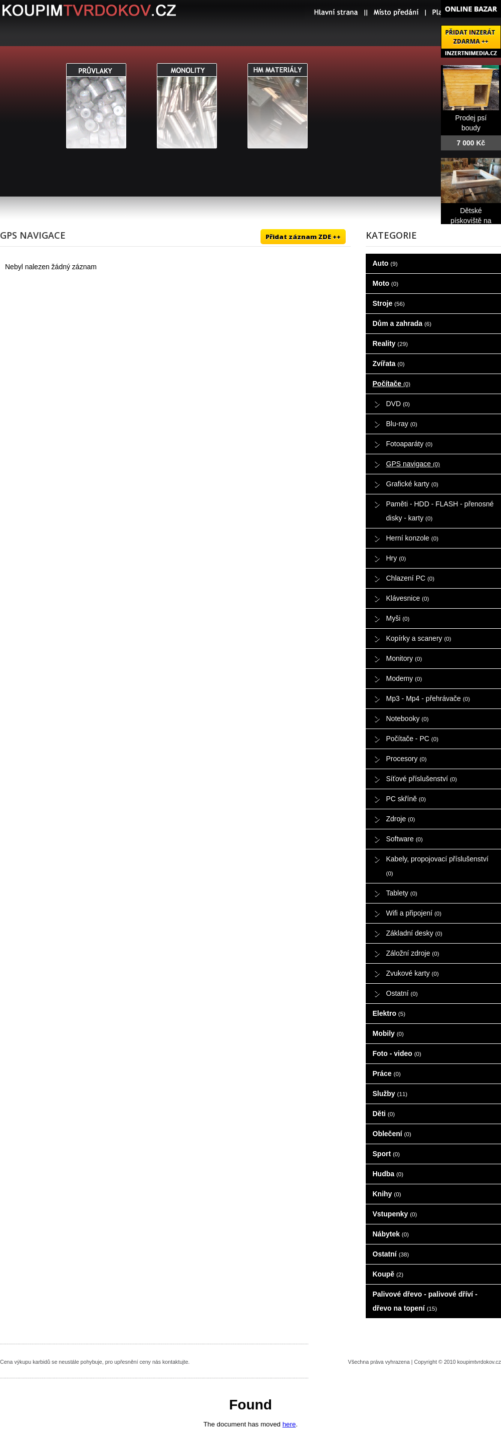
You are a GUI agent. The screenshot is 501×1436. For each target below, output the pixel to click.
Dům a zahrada (402, 323)
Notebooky (407, 718)
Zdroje (400, 819)
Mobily (388, 1033)
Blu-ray (401, 424)
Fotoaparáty (409, 444)
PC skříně (406, 799)
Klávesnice (407, 598)
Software (404, 839)
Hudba (388, 1174)
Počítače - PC (412, 739)
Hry (396, 558)
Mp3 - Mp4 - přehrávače (428, 698)
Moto (386, 283)
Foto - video (397, 1053)
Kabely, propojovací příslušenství (437, 865)
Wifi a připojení (414, 913)
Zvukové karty (412, 973)
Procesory (406, 759)
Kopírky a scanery (418, 638)
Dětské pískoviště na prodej (470, 221)
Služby (390, 1094)
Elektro (389, 1013)
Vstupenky (395, 1214)
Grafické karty (412, 484)
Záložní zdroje (412, 953)
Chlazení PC (410, 578)
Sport (386, 1154)
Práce (387, 1073)
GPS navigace (413, 464)
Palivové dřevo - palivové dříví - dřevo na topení (425, 1301)
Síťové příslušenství (421, 779)
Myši (398, 618)
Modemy (404, 678)
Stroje (389, 303)
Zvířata (389, 364)
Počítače (392, 384)
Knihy (387, 1194)
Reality (390, 343)
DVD (398, 404)
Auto (385, 263)
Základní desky (414, 933)
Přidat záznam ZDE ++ (303, 236)
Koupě (388, 1274)
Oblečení (392, 1134)
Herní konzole (412, 538)
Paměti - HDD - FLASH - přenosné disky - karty (440, 511)
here (289, 1424)
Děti (384, 1114)
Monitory (404, 658)
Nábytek (391, 1234)
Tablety (402, 893)
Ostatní (402, 993)
